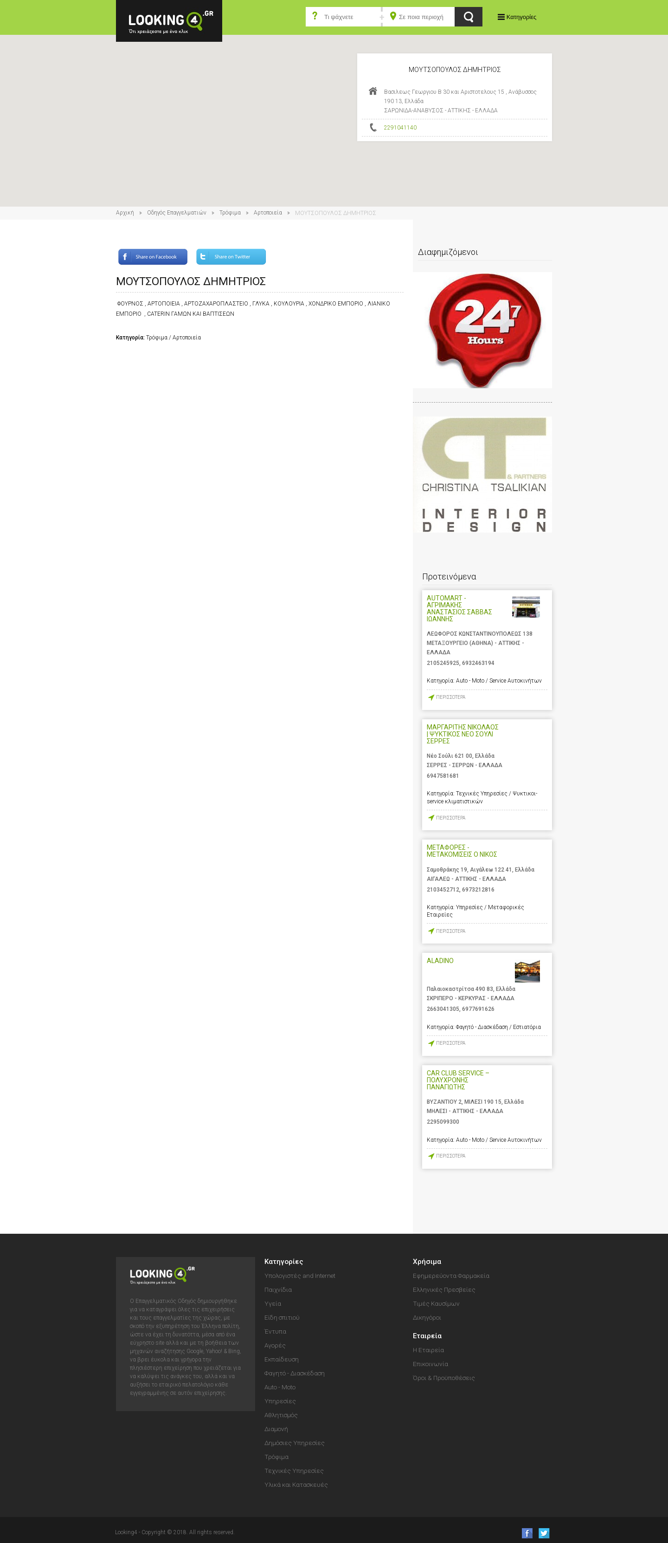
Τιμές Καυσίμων (436, 1303)
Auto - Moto (279, 1387)
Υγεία (272, 1303)
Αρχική (125, 212)
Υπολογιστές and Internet (299, 1275)
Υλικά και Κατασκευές (296, 1484)
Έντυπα (275, 1331)
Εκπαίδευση (281, 1359)
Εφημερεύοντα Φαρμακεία (451, 1275)
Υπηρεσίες (280, 1401)
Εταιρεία (427, 1336)
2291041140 (400, 127)
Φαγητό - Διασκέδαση (294, 1373)
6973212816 (478, 889)
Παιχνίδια (278, 1289)
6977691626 (478, 1009)
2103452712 (443, 889)
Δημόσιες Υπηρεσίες (294, 1442)
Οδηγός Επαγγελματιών (176, 212)
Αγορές (275, 1345)
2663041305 (443, 1009)
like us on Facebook (524, 1533)
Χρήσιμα (427, 1261)
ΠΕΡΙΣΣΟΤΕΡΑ (450, 697)
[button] (334, 112)
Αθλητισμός (281, 1415)
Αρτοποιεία (268, 212)
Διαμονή (276, 1428)
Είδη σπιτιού (282, 1317)
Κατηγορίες (521, 16)
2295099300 (443, 1122)
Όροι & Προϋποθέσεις (444, 1377)
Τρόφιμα (230, 212)
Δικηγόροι (427, 1317)
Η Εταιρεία (428, 1350)
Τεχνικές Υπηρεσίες (294, 1470)
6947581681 (443, 776)
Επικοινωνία (430, 1363)
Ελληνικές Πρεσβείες (444, 1289)
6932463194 (478, 663)
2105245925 (443, 663)
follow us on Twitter (543, 1533)
